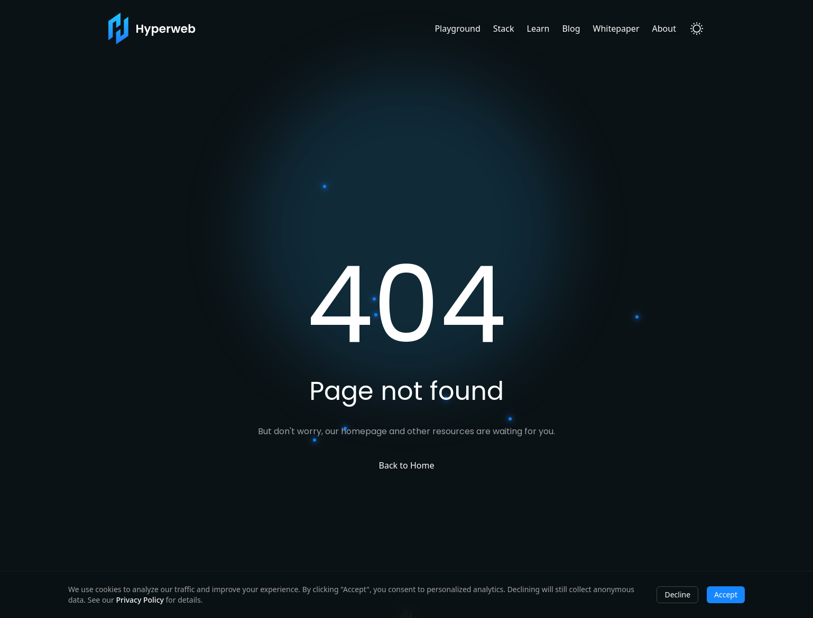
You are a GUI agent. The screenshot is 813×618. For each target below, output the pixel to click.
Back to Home (407, 465)
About (664, 28)
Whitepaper (616, 28)
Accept (725, 594)
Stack (503, 28)
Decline (677, 594)
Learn (538, 28)
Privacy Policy (139, 600)
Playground (457, 28)
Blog (571, 28)
